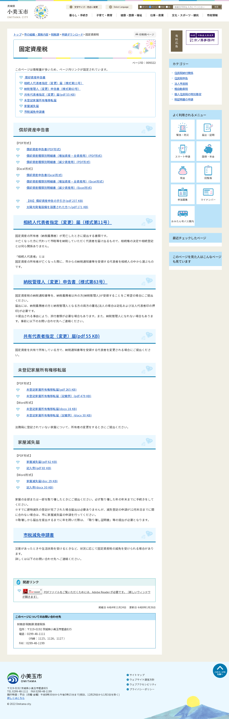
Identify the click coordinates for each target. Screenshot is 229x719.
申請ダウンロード (72, 34)
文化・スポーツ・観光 (185, 15)
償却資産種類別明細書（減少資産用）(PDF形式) (56, 162)
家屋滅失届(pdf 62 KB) (39, 462)
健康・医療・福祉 (131, 15)
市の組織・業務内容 (36, 34)
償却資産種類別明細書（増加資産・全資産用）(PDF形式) (61, 155)
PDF (163, 6)
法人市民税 (181, 83)
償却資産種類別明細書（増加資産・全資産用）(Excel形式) (62, 181)
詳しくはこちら (16, 698)
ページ (154, 6)
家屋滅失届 (31, 106)
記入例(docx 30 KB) (37, 487)
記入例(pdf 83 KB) (36, 468)
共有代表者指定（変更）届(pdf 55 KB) (49, 94)
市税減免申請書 (34, 111)
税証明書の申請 (183, 99)
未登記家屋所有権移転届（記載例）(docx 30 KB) (56, 415)
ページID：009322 (144, 63)
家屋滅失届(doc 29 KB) (39, 481)
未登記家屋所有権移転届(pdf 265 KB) (49, 389)
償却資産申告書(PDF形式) (41, 149)
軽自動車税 (181, 89)
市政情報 (212, 15)
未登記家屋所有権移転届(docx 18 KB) (49, 409)
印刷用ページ (146, 34)
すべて (145, 6)
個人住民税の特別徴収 (187, 94)
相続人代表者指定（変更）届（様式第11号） (54, 83)
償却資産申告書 (35, 77)
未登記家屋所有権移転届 (40, 100)
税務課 (55, 34)
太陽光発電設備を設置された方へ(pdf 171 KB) (54, 207)
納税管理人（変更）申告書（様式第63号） (52, 89)
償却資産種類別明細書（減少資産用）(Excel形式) (56, 187)
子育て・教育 (104, 15)
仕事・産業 (157, 15)
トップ (17, 34)
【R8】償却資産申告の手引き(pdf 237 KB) (52, 200)
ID (169, 6)
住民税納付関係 (183, 73)
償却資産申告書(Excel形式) (42, 175)
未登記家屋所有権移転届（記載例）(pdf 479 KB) (56, 396)
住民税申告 (181, 78)
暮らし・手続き (78, 15)
